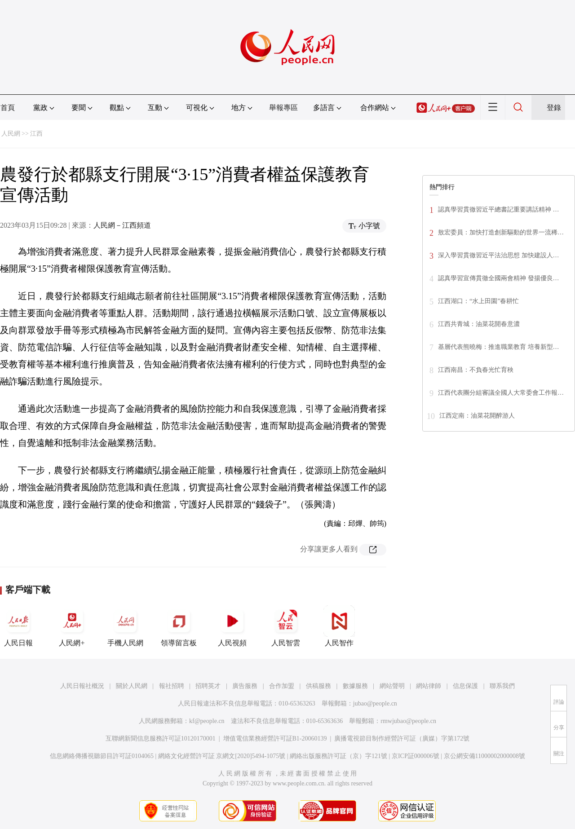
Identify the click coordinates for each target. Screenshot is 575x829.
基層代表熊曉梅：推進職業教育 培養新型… (498, 347)
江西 (36, 133)
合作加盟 (281, 686)
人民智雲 (285, 626)
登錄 (554, 107)
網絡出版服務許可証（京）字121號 (338, 756)
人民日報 (18, 626)
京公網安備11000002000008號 (484, 756)
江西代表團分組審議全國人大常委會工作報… (501, 392)
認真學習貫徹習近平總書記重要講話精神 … (498, 209)
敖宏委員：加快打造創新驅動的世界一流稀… (501, 232)
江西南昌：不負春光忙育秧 (475, 369)
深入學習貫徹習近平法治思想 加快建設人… (498, 255)
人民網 (10, 133)
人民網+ (72, 626)
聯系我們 (502, 686)
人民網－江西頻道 (122, 225)
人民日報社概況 (82, 686)
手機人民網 (125, 626)
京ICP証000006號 (415, 756)
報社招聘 (171, 686)
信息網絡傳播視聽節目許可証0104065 (102, 756)
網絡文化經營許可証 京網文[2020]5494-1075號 (222, 756)
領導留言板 (179, 626)
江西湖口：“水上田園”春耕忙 (478, 301)
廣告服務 (244, 686)
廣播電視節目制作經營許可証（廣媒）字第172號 (401, 738)
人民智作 (339, 626)
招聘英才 (208, 686)
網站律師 (428, 686)
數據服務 (355, 686)
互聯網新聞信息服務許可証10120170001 (161, 738)
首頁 (7, 107)
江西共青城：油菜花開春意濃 (479, 324)
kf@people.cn (207, 721)
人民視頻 (232, 626)
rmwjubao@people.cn (408, 721)
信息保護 (465, 686)
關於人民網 (131, 686)
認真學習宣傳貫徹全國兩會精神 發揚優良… (498, 278)
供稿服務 (318, 686)
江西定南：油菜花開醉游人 (477, 415)
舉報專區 (283, 107)
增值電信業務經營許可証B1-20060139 (275, 738)
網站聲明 (392, 686)
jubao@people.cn (375, 703)
